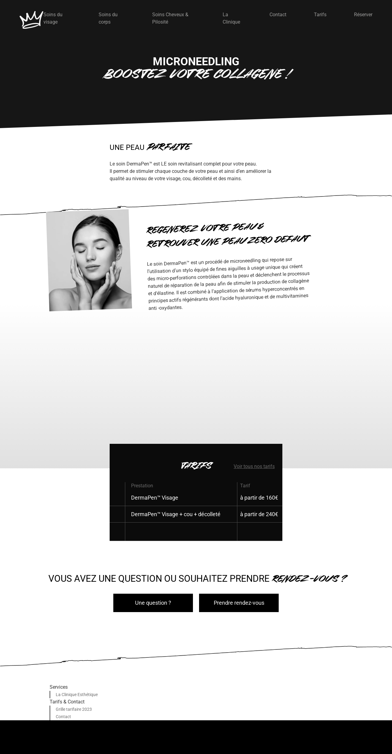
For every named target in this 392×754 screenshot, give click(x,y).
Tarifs (320, 14)
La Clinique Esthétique (77, 694)
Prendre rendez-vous (239, 603)
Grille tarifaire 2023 (74, 709)
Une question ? (153, 603)
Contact (278, 14)
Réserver (363, 14)
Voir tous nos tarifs (254, 466)
